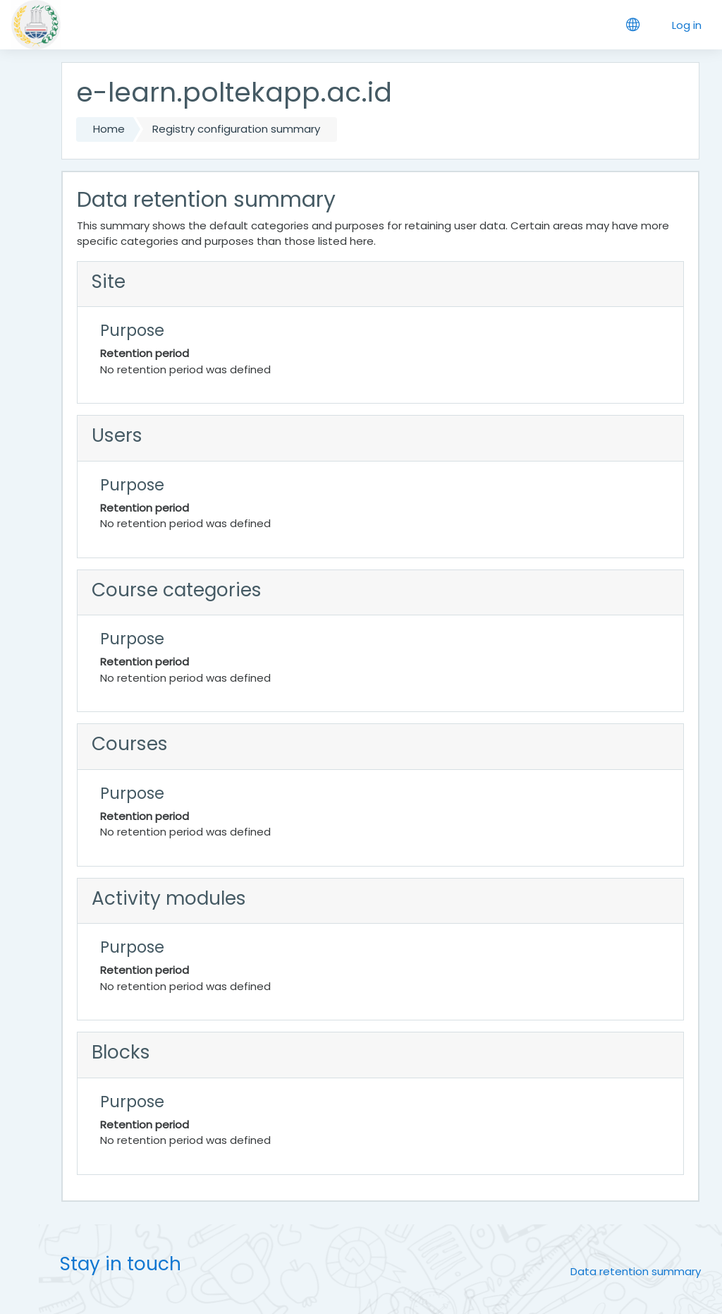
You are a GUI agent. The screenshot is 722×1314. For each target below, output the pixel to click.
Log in (687, 25)
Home (109, 128)
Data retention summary (635, 1271)
